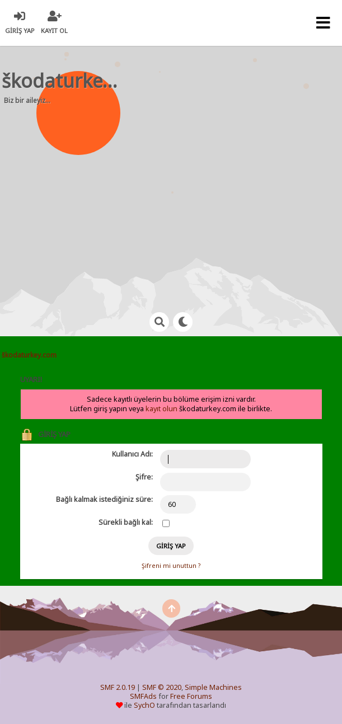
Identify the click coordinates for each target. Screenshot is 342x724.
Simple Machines (213, 687)
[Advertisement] (177, 201)
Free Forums (191, 696)
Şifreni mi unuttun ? (171, 566)
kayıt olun (161, 408)
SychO (144, 705)
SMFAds (143, 696)
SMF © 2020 (161, 687)
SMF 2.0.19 (117, 687)
